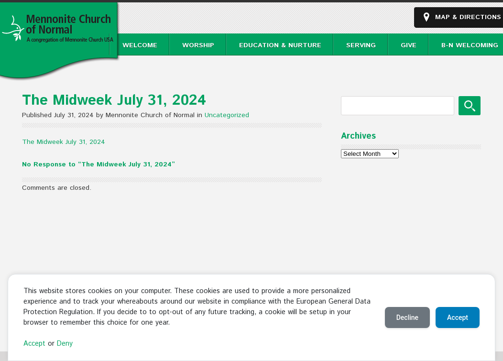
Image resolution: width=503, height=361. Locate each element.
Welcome (139, 45)
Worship (198, 45)
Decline (407, 317)
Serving (361, 45)
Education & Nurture (280, 45)
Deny (65, 344)
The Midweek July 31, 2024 (63, 142)
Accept (34, 344)
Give (408, 45)
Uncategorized (227, 115)
